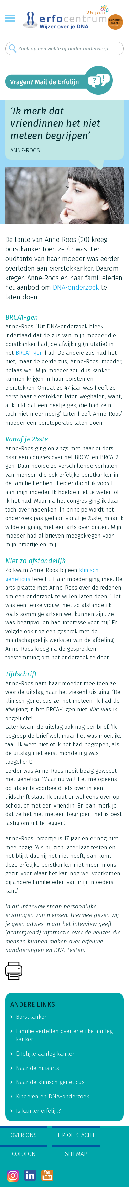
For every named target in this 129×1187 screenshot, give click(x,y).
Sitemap (76, 1154)
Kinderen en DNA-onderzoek (52, 1096)
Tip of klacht (76, 1135)
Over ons (24, 1135)
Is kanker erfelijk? (38, 1110)
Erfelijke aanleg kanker (45, 1053)
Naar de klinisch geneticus (50, 1082)
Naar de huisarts (37, 1068)
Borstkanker (31, 1016)
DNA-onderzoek (76, 287)
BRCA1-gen (29, 353)
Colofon (24, 1154)
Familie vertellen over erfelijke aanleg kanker (64, 1035)
